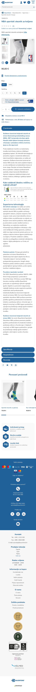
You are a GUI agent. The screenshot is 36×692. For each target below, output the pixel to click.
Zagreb (18, 549)
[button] (6, 62)
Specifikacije (7, 349)
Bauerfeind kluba (13, 102)
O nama (18, 593)
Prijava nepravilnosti (18, 583)
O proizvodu (7, 128)
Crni (10, 85)
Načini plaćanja (18, 577)
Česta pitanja (18, 595)
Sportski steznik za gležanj (9, 408)
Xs (19, 93)
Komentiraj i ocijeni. (25, 28)
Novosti (18, 598)
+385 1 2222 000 (19, 537)
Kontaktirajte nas (18, 572)
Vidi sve (18, 556)
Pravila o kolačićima (18, 605)
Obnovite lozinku (18, 585)
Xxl (24, 93)
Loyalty (18, 575)
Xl (15, 93)
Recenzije (6, 360)
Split (18, 552)
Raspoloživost (8, 355)
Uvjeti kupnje (18, 580)
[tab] (18, 128)
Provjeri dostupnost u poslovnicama (16, 76)
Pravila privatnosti (18, 608)
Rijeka (18, 554)
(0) (13, 26)
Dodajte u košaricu (24, 109)
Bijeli (4, 85)
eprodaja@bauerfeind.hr (18, 505)
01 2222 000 (19, 495)
